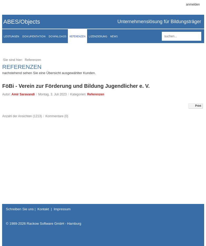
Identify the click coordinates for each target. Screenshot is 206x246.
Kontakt (43, 209)
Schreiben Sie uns (20, 209)
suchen (196, 36)
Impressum (62, 209)
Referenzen (95, 94)
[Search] (181, 36)
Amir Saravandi (23, 94)
